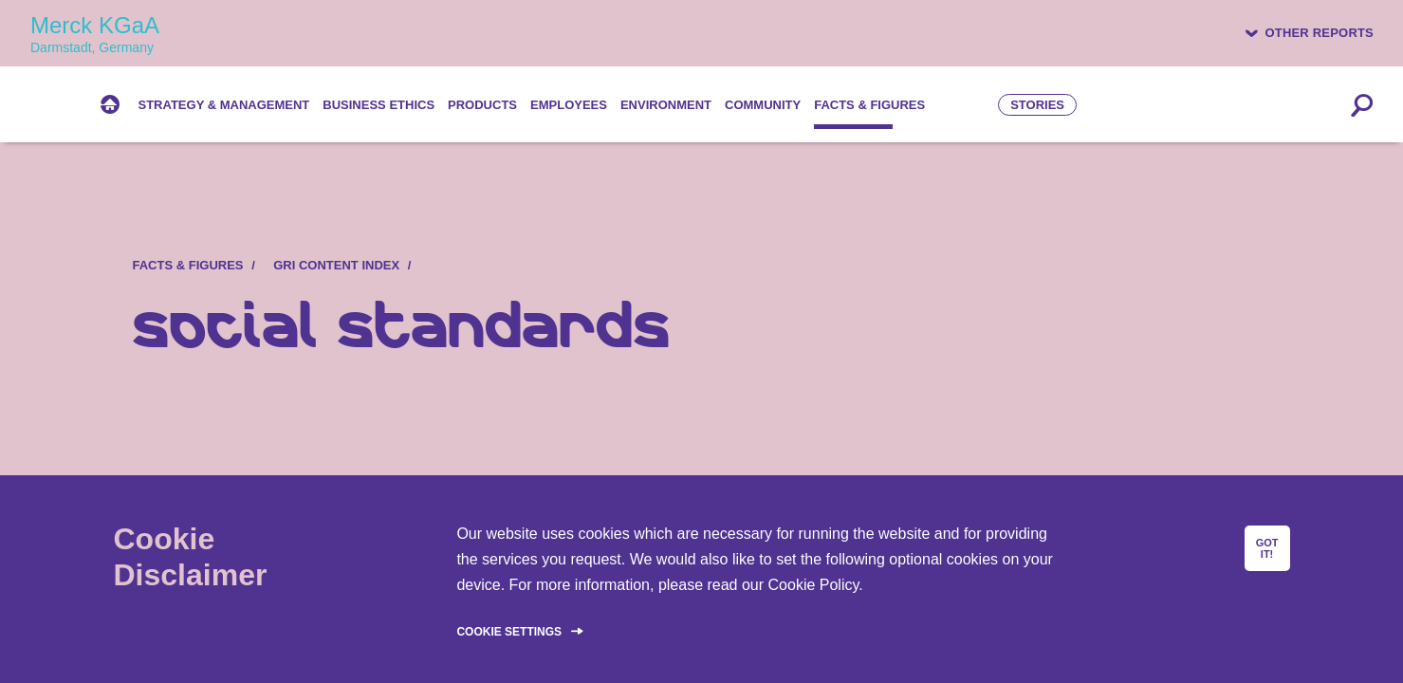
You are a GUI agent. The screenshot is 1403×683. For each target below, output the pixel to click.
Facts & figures (188, 265)
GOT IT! (1267, 548)
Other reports (1319, 33)
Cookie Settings (509, 631)
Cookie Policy (813, 585)
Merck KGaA (94, 33)
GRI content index (336, 265)
